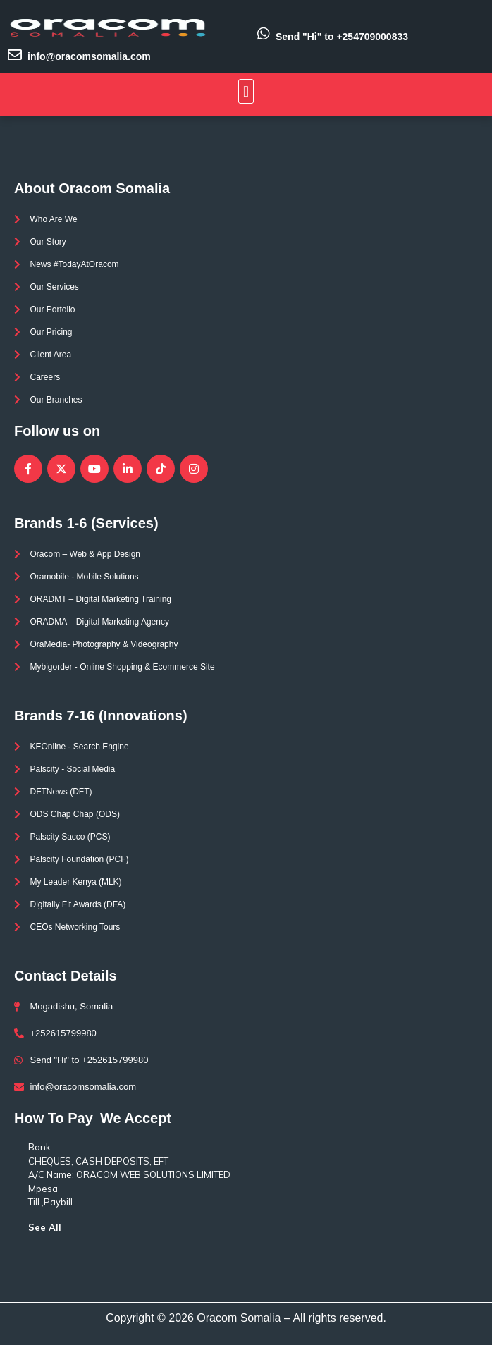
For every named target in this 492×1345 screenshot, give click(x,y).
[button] (245, 91)
